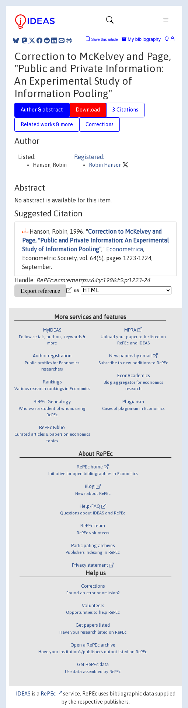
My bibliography (141, 39)
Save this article (104, 40)
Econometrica (124, 249)
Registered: (89, 156)
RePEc (51, 694)
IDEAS (23, 694)
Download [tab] (88, 110)
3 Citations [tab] (125, 110)
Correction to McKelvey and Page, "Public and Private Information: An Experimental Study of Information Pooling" (95, 240)
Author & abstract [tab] (42, 110)
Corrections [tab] (100, 124)
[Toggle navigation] (110, 21)
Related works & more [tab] (47, 124)
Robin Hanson (106, 165)
